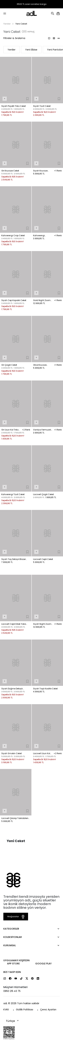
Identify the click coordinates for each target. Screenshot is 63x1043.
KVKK (6, 1009)
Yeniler (7, 23)
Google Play (43, 963)
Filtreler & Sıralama (14, 38)
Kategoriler (11, 928)
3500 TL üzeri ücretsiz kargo (32, 4)
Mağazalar (16, 916)
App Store (13, 963)
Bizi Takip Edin (12, 972)
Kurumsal (9, 945)
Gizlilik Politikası (24, 1009)
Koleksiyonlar (12, 937)
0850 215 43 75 (11, 991)
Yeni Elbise (31, 49)
